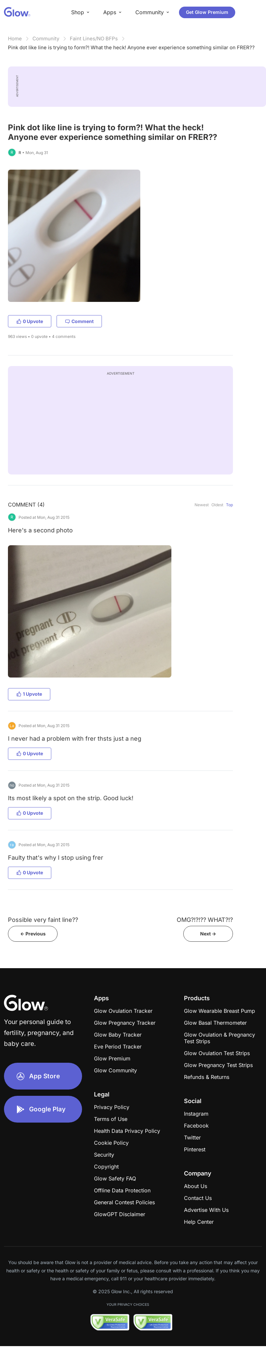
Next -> (208, 933)
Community (45, 38)
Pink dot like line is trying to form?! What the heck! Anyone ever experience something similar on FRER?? (131, 47)
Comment (79, 321)
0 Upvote (29, 321)
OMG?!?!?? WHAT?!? (205, 919)
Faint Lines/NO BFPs (94, 38)
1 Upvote (29, 694)
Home (15, 38)
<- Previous (33, 933)
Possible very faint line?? (43, 919)
